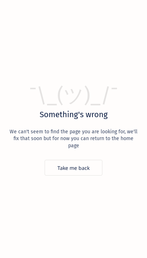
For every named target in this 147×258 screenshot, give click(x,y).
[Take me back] (73, 168)
